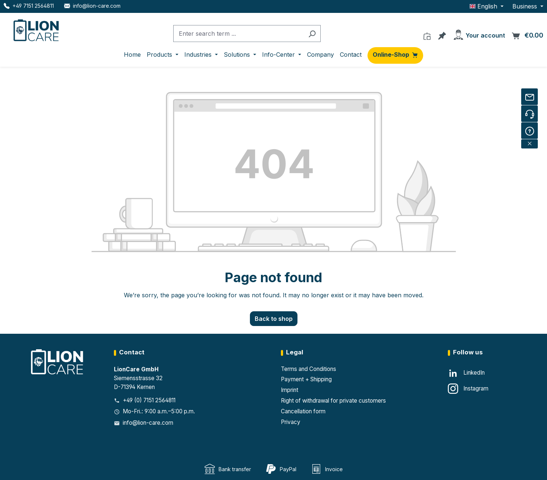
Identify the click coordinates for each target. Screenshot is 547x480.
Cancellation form (303, 411)
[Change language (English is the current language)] (487, 6)
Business (525, 6)
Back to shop (274, 318)
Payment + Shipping (306, 379)
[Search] (312, 33)
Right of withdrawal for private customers (333, 400)
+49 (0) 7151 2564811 (149, 400)
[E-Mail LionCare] (92, 6)
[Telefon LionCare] (29, 6)
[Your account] (478, 33)
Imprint (289, 389)
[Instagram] (468, 388)
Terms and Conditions (308, 368)
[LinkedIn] (466, 373)
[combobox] (238, 33)
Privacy (290, 421)
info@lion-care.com (148, 422)
